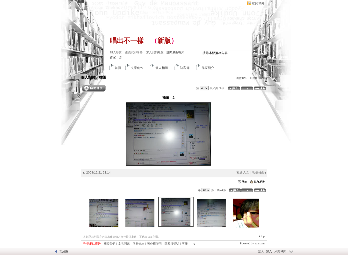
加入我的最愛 (155, 52)
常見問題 (124, 243)
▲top (261, 236)
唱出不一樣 (127, 40)
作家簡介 (208, 68)
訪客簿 (184, 68)
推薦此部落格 (134, 52)
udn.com (259, 243)
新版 (164, 40)
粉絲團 (63, 251)
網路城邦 (258, 3)
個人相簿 (161, 68)
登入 (261, 251)
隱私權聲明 (172, 243)
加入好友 (116, 52)
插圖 (102, 77)
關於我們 (109, 243)
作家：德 (116, 57)
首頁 (118, 68)
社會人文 (243, 172)
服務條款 (138, 243)
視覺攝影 (258, 172)
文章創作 (137, 68)
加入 (269, 251)
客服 (185, 243)
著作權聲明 (154, 243)
